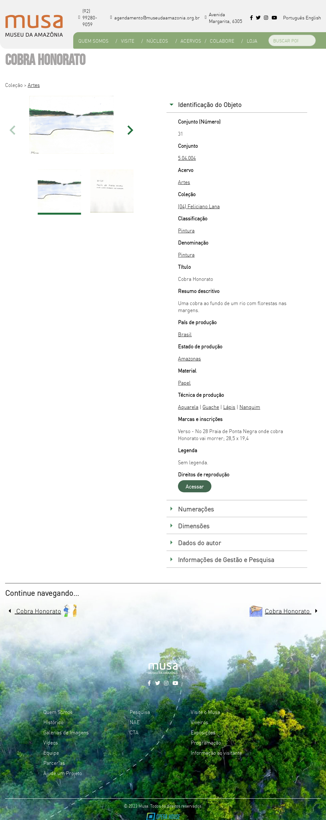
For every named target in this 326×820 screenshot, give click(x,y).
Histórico (53, 721)
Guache (210, 406)
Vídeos (50, 742)
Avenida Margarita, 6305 (223, 17)
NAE (135, 721)
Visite (127, 40)
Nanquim (249, 406)
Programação (206, 742)
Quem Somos (93, 40)
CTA (134, 732)
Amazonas (189, 358)
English (313, 17)
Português (293, 17)
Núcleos (157, 40)
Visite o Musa (205, 711)
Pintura (186, 230)
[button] (130, 130)
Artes (34, 84)
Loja (252, 40)
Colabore (222, 40)
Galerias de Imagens (66, 732)
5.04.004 (187, 157)
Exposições (203, 732)
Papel (184, 382)
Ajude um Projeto (62, 772)
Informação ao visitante (216, 752)
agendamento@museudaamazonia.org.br (155, 17)
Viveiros (199, 721)
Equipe (51, 752)
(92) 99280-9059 (87, 17)
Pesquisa (140, 711)
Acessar (195, 486)
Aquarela (188, 406)
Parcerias (54, 762)
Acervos (191, 40)
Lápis (229, 406)
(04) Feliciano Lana (199, 206)
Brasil (185, 334)
